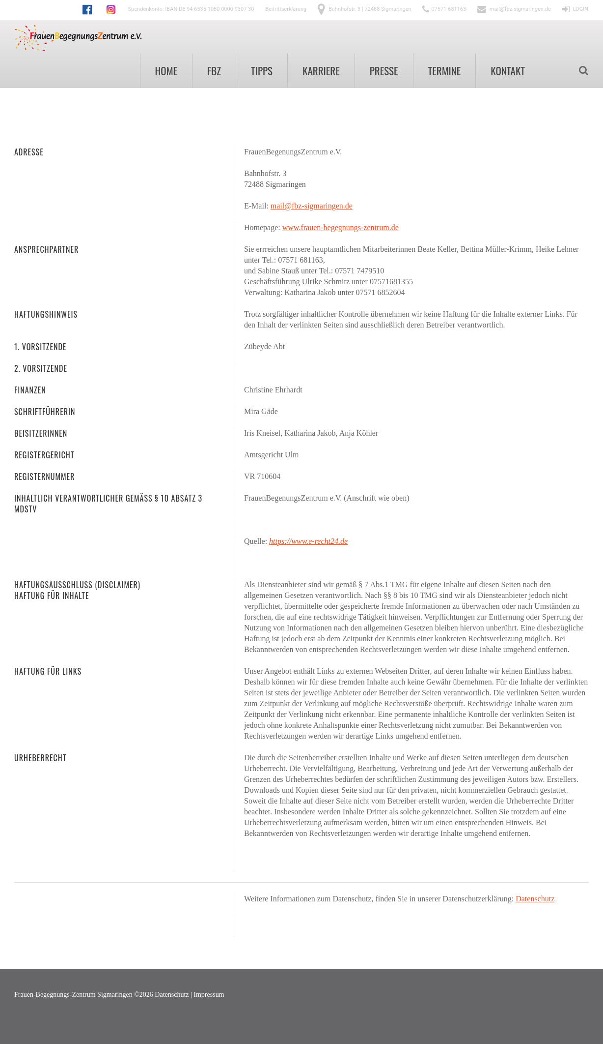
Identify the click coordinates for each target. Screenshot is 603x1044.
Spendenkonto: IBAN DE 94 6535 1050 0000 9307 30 (191, 9)
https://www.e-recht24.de (308, 541)
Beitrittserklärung (285, 9)
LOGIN (580, 9)
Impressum (208, 994)
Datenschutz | (174, 994)
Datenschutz (535, 899)
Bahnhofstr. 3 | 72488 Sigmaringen (370, 9)
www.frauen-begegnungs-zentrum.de (340, 227)
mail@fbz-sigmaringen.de (520, 9)
